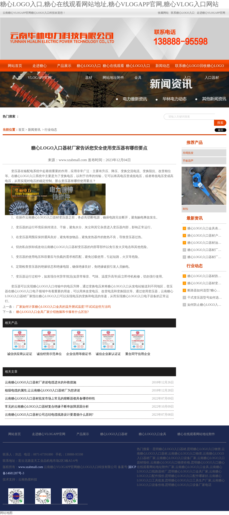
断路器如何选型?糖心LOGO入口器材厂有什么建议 (204, 290)
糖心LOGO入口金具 (138, 68)
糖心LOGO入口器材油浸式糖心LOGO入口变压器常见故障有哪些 (204, 242)
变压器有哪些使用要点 (77, 181)
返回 (220, 130)
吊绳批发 (188, 152)
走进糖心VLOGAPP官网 (39, 68)
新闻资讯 (34, 129)
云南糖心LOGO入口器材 (42, 217)
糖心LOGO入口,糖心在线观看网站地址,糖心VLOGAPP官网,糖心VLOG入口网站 (109, 4)
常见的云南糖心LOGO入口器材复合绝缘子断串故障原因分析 (47, 406)
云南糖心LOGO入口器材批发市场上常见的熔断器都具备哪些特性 (50, 398)
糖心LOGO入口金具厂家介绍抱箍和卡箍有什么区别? (52, 312)
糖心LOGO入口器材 (89, 68)
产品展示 (64, 66)
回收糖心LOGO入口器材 (212, 68)
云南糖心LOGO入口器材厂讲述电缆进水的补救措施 (40, 382)
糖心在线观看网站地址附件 (113, 68)
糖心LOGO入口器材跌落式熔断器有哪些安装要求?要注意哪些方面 (204, 276)
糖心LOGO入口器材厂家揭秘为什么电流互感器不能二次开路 (204, 257)
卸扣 (185, 208)
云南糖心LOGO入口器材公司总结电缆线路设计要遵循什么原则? (49, 414)
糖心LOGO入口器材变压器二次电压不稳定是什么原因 (204, 283)
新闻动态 (162, 66)
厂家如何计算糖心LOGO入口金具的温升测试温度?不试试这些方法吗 (63, 306)
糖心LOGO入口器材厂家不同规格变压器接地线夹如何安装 (204, 250)
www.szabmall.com (73, 160)
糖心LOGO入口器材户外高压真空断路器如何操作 (204, 235)
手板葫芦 (188, 160)
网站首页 (15, 66)
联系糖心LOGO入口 (187, 68)
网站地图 (6, 513)
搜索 (220, 122)
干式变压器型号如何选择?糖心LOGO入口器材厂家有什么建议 (204, 297)
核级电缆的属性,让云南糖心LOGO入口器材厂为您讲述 (42, 390)
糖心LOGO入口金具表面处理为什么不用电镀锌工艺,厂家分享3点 (204, 228)
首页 (21, 129)
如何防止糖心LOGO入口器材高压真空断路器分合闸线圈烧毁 (204, 304)
